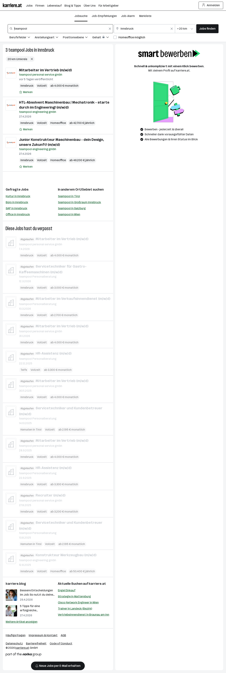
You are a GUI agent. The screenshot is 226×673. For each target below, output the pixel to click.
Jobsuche (80, 16)
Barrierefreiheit (36, 643)
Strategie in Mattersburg (74, 596)
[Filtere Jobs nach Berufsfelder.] (22, 38)
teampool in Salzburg (72, 208)
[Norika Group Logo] (23, 655)
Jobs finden (207, 28)
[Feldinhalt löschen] (110, 28)
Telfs (23, 369)
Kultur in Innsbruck (18, 196)
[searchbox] (60, 28)
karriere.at (97, 584)
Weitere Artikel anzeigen (21, 621)
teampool (16, 50)
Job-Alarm (128, 16)
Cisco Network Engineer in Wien (78, 602)
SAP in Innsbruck (16, 208)
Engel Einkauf (66, 590)
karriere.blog (16, 584)
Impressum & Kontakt (43, 635)
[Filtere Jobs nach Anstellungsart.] (49, 38)
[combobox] (60, 28)
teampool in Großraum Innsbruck (79, 202)
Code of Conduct (61, 643)
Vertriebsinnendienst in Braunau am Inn (83, 614)
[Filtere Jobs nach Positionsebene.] (77, 38)
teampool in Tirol (69, 196)
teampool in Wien (69, 214)
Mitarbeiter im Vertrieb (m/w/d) (45, 70)
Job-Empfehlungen (104, 16)
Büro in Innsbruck (17, 202)
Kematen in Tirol (30, 429)
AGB (63, 635)
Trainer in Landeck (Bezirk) (75, 608)
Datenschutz (14, 643)
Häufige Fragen (15, 635)
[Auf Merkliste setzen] (26, 92)
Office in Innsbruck (18, 214)
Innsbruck (46, 50)
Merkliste (145, 16)
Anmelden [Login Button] (211, 5)
